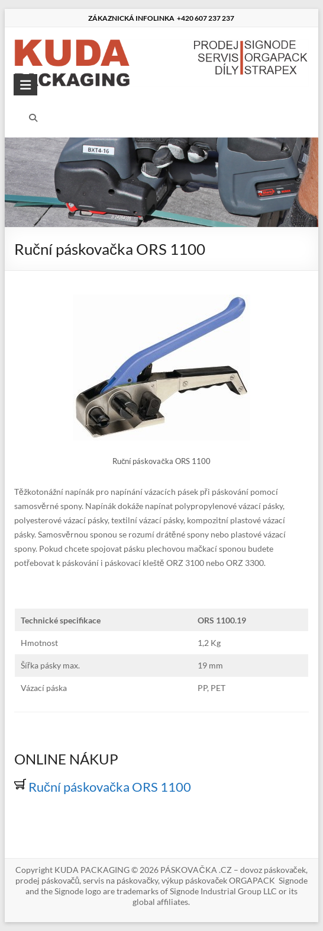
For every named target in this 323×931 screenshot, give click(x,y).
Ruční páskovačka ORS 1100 (102, 787)
